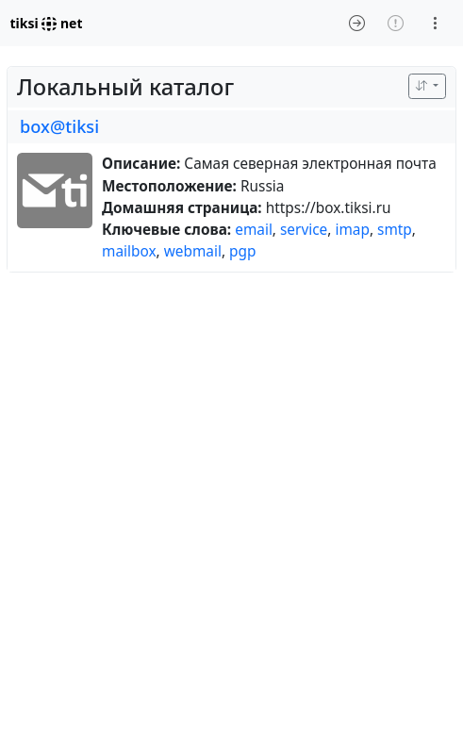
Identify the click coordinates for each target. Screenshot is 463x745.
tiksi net (46, 23)
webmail (193, 251)
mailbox (129, 251)
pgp (242, 251)
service (303, 230)
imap (352, 230)
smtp (394, 230)
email (254, 230)
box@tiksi (59, 126)
